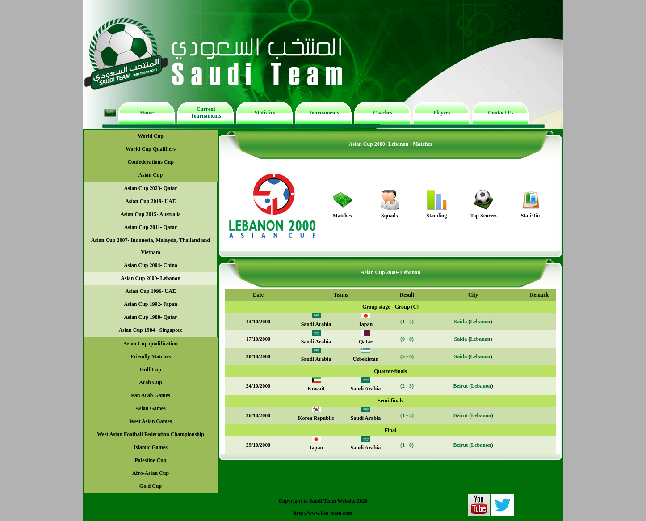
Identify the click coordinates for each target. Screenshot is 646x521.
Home (147, 113)
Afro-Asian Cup (150, 473)
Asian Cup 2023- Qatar (150, 188)
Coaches (383, 113)
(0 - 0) (407, 339)
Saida (460, 321)
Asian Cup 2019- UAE (150, 201)
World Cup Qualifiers (151, 149)
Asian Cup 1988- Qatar (150, 317)
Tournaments (324, 113)
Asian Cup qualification (150, 343)
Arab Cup (150, 382)
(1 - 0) (407, 445)
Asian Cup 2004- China (150, 265)
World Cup (151, 136)
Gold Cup (150, 486)
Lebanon (480, 321)
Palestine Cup (150, 460)
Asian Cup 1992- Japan (150, 304)
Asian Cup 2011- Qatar (150, 227)
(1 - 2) (407, 415)
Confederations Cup (150, 162)
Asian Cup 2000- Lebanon (150, 278)
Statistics (265, 113)
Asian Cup (150, 175)
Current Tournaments (206, 112)
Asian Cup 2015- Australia (150, 214)
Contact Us (500, 113)
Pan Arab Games (150, 395)
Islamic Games (151, 447)
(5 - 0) (407, 356)
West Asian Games (150, 421)
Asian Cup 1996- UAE (150, 291)
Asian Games (150, 408)
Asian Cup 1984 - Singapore (150, 330)
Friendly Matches (150, 356)
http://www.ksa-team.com (323, 513)
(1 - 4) (407, 321)
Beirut (460, 386)
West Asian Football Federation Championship (150, 434)
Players (441, 113)
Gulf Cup (150, 369)
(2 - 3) (407, 386)
